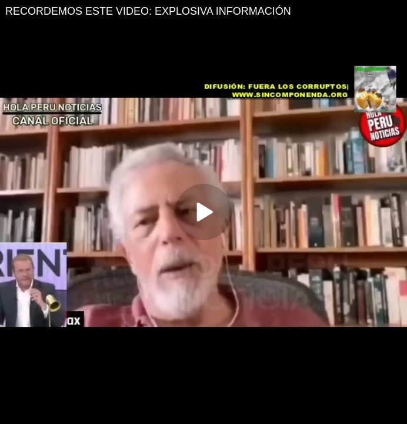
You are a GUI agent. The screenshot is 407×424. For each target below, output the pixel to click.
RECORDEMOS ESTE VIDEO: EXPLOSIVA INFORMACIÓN (148, 11)
